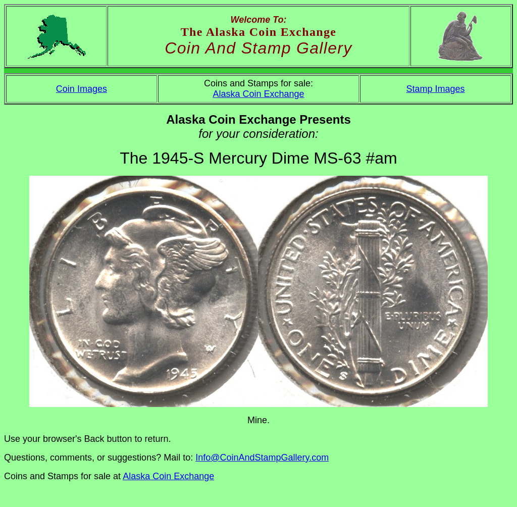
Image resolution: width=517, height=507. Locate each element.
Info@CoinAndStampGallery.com (262, 457)
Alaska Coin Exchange (258, 94)
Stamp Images (435, 89)
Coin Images (81, 89)
